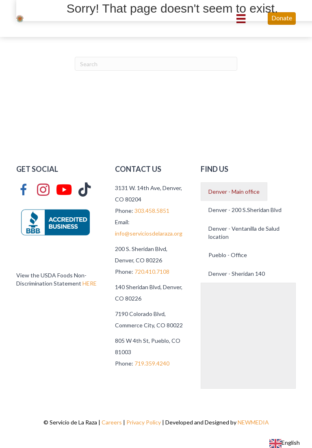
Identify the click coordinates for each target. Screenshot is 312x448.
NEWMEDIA (253, 422)
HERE (89, 283)
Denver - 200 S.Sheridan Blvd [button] (245, 209)
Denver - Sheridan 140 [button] (236, 273)
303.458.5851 (151, 210)
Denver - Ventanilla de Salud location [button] (244, 232)
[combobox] (284, 443)
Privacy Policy (143, 422)
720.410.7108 (151, 271)
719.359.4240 (151, 363)
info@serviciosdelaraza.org (149, 233)
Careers (112, 422)
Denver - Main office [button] (234, 191)
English (284, 442)
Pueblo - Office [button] (227, 254)
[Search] (156, 64)
